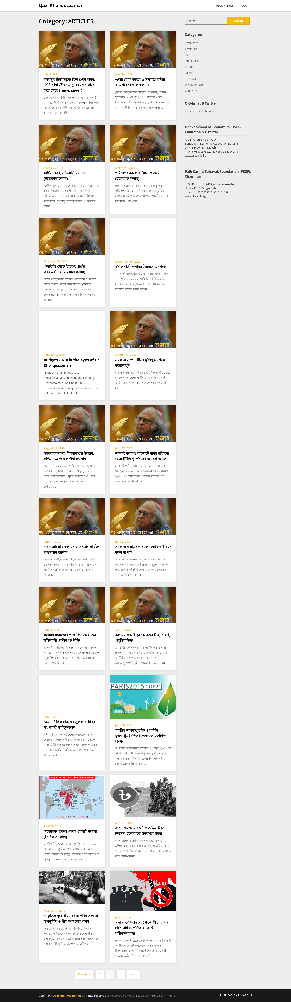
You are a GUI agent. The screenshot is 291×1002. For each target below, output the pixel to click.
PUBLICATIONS (224, 5)
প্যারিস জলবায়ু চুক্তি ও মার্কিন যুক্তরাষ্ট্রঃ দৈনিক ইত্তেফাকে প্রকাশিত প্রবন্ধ (140, 736)
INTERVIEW (192, 61)
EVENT (189, 55)
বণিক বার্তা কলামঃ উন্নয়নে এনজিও (140, 266)
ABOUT (244, 5)
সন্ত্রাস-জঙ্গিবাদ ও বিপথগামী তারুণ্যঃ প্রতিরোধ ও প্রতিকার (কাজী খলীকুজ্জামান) (141, 928)
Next (133, 974)
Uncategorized (194, 84)
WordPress (134, 995)
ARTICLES (191, 49)
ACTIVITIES (192, 43)
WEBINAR (191, 90)
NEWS (188, 73)
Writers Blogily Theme (160, 995)
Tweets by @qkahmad (198, 111)
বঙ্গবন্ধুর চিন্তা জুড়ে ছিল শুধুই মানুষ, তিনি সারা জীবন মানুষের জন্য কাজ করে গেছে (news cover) (69, 85)
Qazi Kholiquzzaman (61, 5)
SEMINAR (191, 78)
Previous (84, 974)
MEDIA (189, 67)
